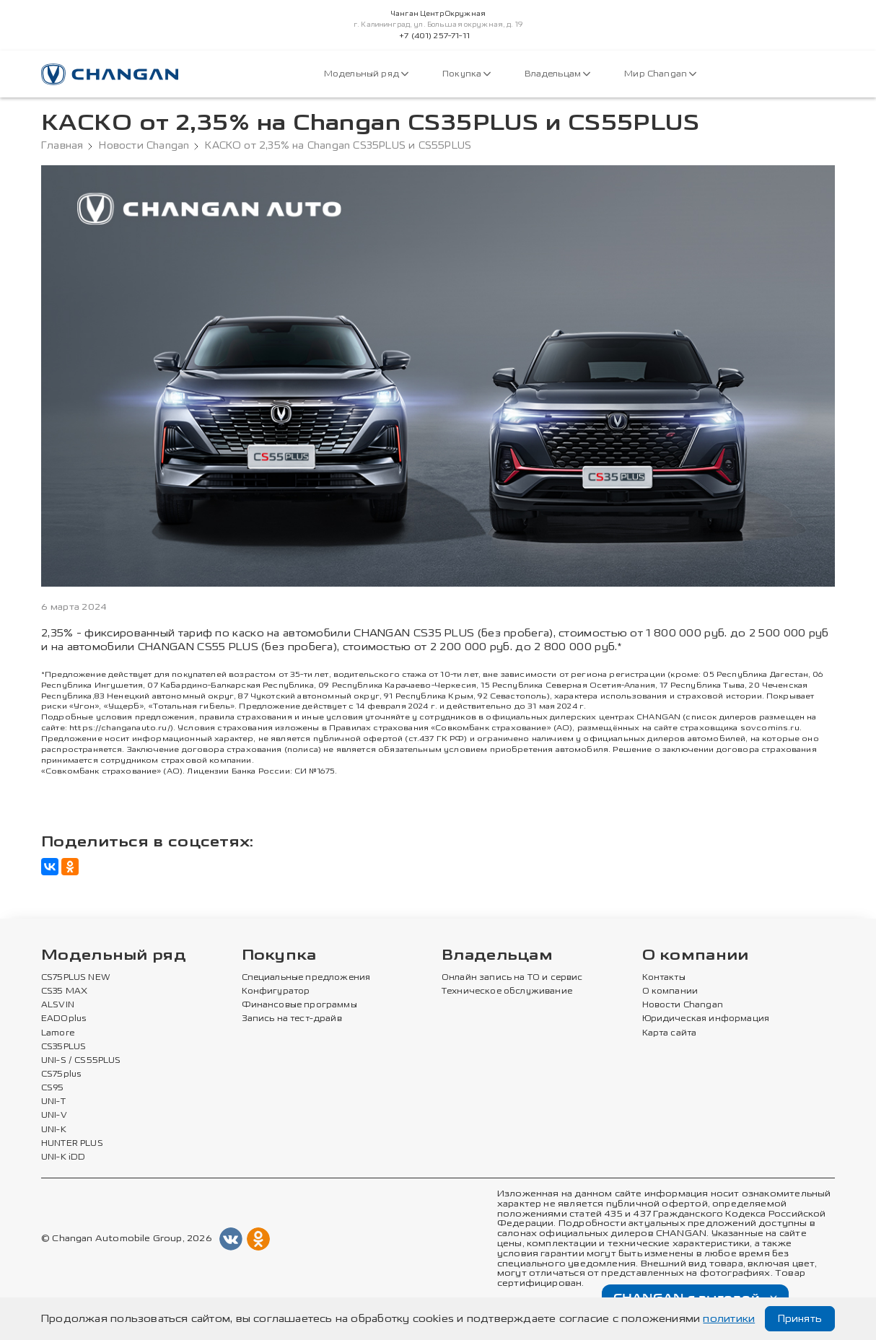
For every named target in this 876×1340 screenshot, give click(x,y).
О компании (695, 955)
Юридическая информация (706, 1019)
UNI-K (53, 1130)
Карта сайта (669, 1033)
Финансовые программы (299, 1005)
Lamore (58, 1033)
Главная (62, 146)
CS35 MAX (64, 991)
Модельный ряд (366, 74)
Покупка (466, 74)
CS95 (52, 1088)
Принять (800, 1318)
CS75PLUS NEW (75, 977)
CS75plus (61, 1074)
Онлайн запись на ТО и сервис (512, 977)
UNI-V (54, 1115)
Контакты (664, 977)
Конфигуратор (276, 991)
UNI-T (53, 1102)
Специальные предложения (306, 977)
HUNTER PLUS (72, 1143)
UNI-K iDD (63, 1157)
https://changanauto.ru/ (119, 727)
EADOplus (63, 1019)
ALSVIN (57, 1005)
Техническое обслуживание (507, 991)
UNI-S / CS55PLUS (81, 1060)
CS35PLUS (63, 1047)
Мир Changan (660, 74)
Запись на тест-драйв (292, 1019)
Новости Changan (144, 146)
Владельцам (557, 74)
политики (729, 1319)
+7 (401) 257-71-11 (434, 36)
